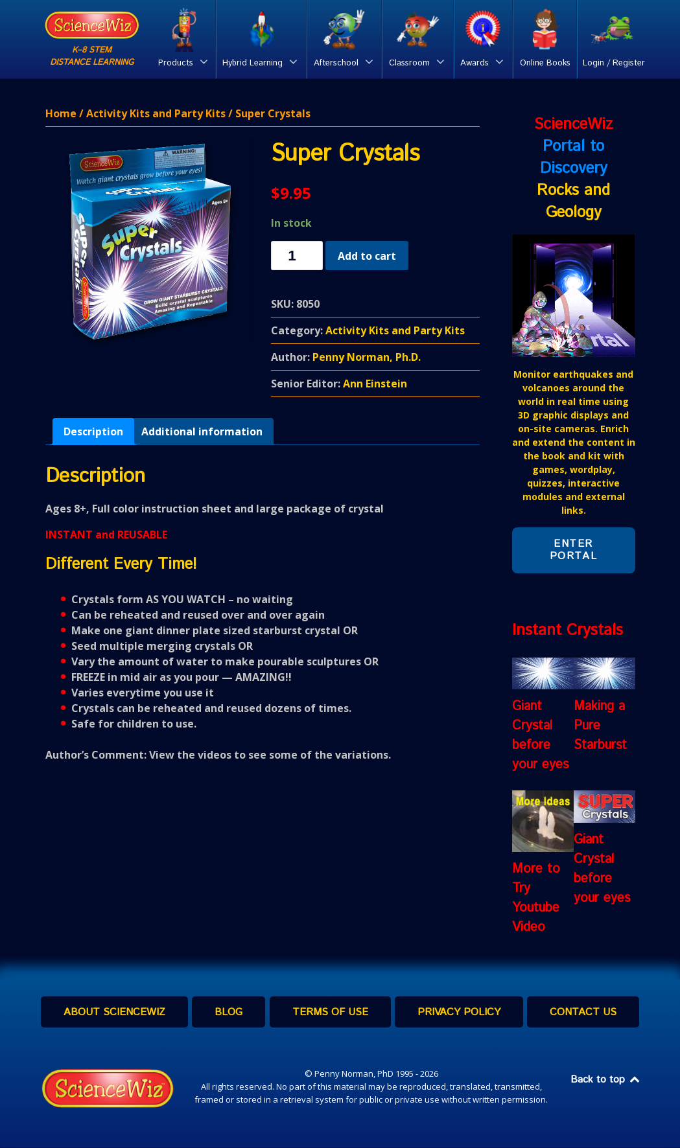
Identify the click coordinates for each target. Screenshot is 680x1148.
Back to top (606, 1080)
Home (60, 114)
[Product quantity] (297, 256)
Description (93, 432)
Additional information (202, 432)
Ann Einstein (375, 384)
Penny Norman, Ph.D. (366, 357)
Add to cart (367, 256)
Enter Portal (574, 550)
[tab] (93, 432)
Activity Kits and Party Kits (156, 114)
